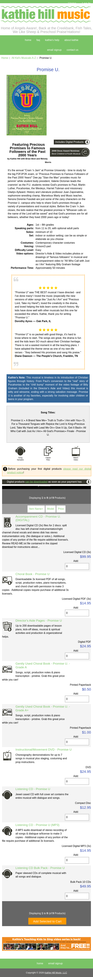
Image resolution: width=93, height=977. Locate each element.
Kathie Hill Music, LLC (55, 972)
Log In (86, 3)
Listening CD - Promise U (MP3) (37, 825)
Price (61, 508)
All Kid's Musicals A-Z (24, 58)
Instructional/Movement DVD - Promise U (44, 749)
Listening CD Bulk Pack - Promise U (40, 868)
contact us (72, 49)
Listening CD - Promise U (33, 789)
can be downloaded (36, 481)
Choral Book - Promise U (32, 574)
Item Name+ (36, 508)
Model (50, 508)
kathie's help (52, 40)
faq (38, 40)
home (28, 40)
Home (72, 3)
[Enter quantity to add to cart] (77, 566)
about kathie (71, 40)
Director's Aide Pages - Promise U (39, 620)
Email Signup (54, 49)
